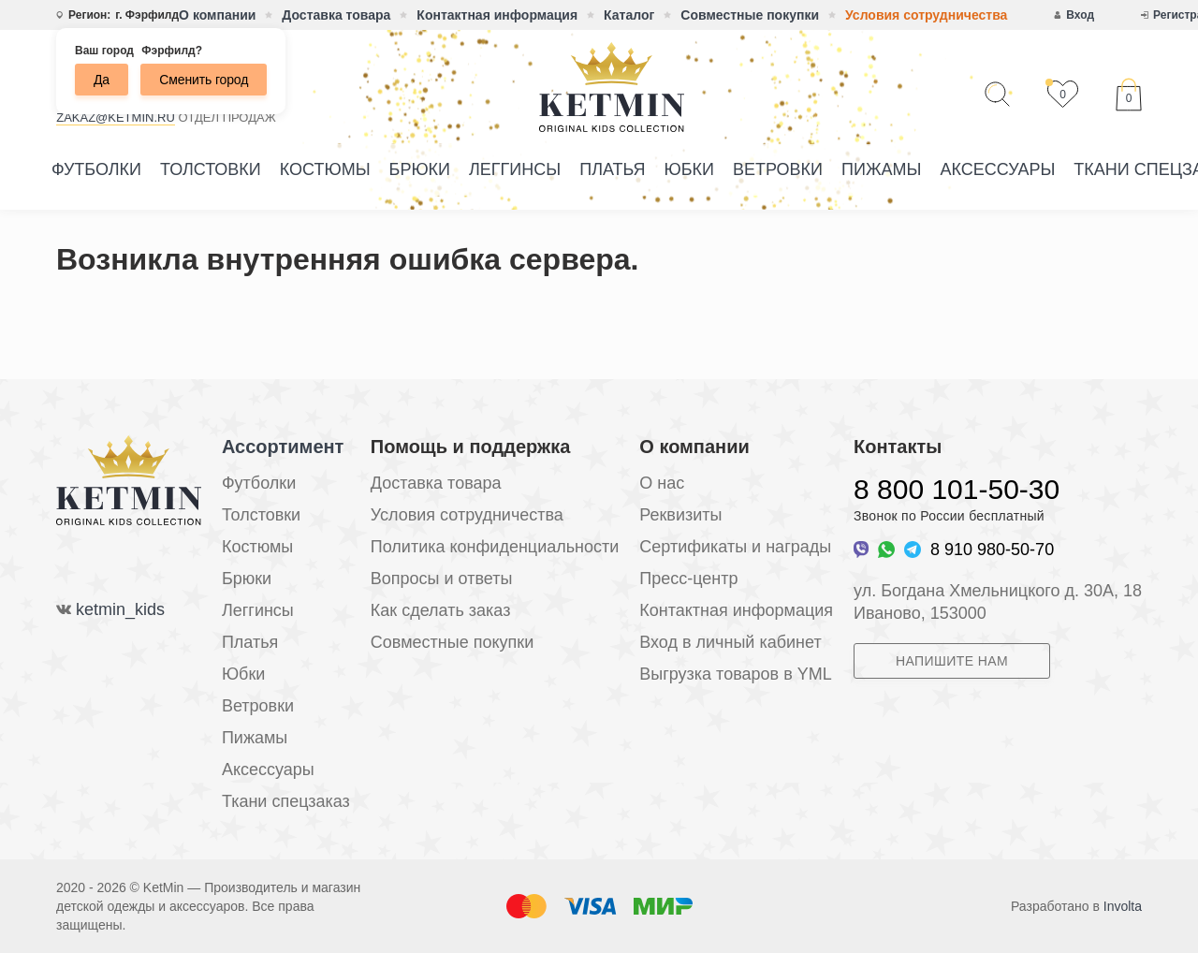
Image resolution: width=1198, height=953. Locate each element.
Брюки (419, 169)
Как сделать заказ (441, 610)
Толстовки (210, 169)
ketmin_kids (120, 609)
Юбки (689, 169)
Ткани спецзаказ (286, 801)
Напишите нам (952, 660)
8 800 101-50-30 (956, 489)
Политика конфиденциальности (495, 546)
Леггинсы (515, 169)
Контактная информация (496, 15)
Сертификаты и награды (735, 546)
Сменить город (203, 79)
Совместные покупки (749, 15)
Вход (1080, 15)
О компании (217, 15)
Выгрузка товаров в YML (735, 674)
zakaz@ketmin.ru (115, 117)
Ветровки (778, 169)
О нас (661, 483)
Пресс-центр (688, 578)
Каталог (629, 15)
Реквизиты (680, 515)
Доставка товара (336, 15)
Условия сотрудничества (926, 15)
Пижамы (881, 169)
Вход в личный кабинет (730, 642)
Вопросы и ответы (442, 578)
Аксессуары (997, 169)
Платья (612, 169)
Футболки (96, 169)
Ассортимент (282, 446)
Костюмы (325, 169)
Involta (1122, 906)
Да (102, 79)
